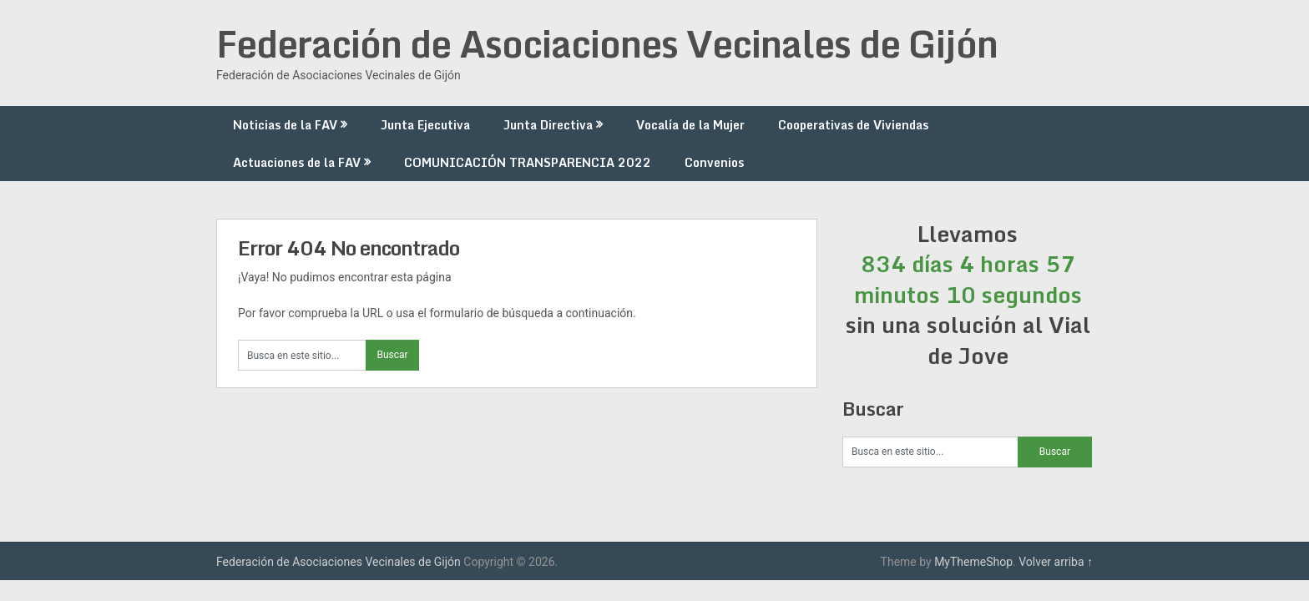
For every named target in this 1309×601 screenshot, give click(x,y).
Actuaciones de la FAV (297, 162)
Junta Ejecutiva (425, 124)
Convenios (714, 162)
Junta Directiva (548, 124)
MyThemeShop (973, 561)
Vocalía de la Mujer (690, 124)
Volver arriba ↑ (1055, 561)
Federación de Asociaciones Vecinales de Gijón (607, 43)
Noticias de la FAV (285, 124)
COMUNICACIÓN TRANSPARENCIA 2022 (527, 162)
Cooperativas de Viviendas (853, 124)
